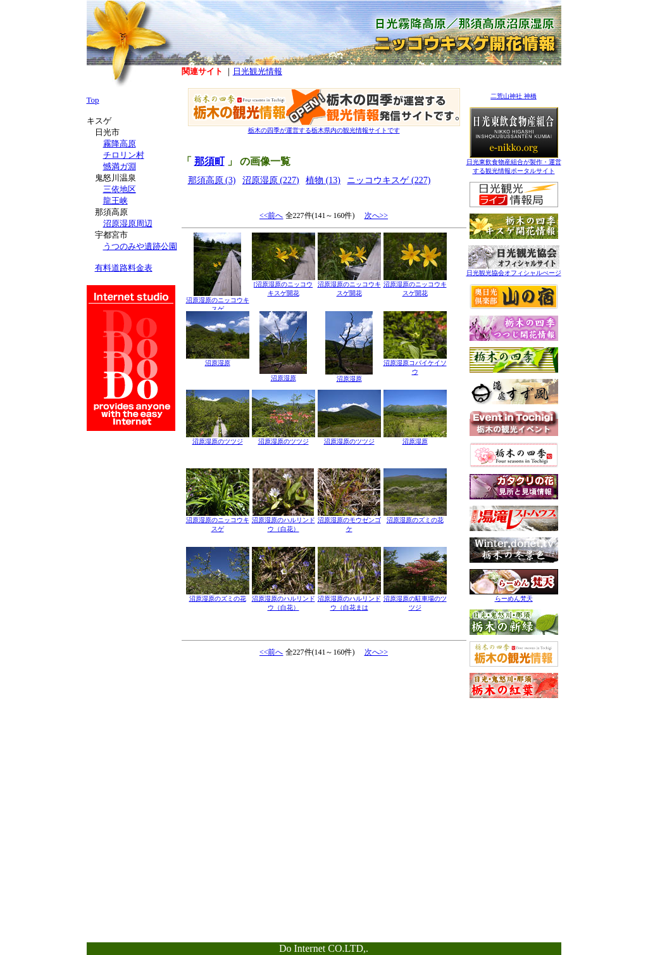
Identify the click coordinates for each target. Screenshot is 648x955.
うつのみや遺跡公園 (140, 246)
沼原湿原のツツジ (217, 438)
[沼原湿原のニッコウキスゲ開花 (283, 285)
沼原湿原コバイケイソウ (415, 364)
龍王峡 (115, 200)
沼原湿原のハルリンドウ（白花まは (349, 600)
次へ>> (376, 215)
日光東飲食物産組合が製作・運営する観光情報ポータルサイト (513, 163)
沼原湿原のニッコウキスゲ (217, 301)
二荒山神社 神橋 (513, 96)
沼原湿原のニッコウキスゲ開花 (349, 285)
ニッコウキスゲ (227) (388, 180)
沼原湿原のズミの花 (415, 516)
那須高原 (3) (212, 180)
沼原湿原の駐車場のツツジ (415, 600)
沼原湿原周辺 (128, 223)
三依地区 (119, 189)
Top (93, 100)
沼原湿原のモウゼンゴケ (349, 521)
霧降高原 (119, 143)
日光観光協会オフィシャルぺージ (513, 269)
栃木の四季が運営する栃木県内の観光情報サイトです (324, 127)
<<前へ (271, 215)
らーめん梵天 (514, 595)
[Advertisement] (514, 784)
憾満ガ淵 (119, 166)
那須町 (209, 161)
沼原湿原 (217, 359)
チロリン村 (123, 155)
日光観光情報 (257, 71)
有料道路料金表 (124, 267)
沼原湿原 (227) (270, 180)
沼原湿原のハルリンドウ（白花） (283, 521)
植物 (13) (323, 180)
